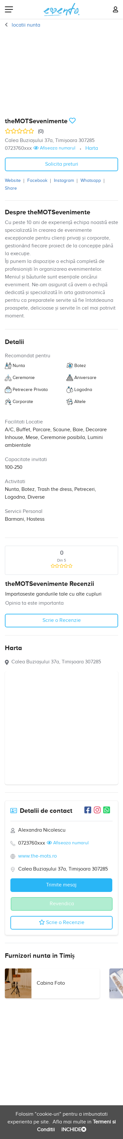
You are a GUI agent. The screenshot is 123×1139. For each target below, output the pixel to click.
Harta (91, 148)
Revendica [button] (62, 904)
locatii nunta (25, 25)
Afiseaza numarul (54, 148)
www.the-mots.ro (37, 856)
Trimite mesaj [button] (61, 885)
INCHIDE (73, 1130)
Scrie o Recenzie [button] (62, 620)
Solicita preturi (61, 164)
